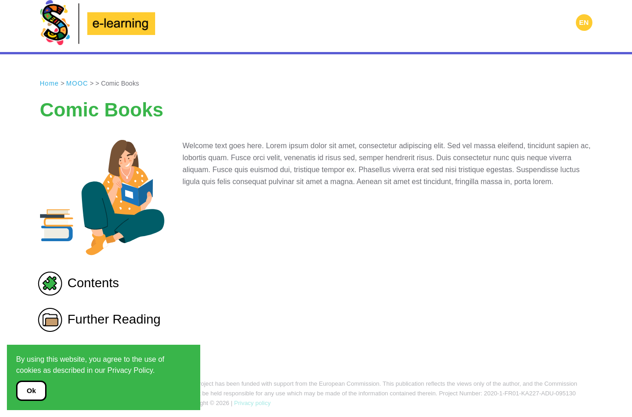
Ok (31, 390)
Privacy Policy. (131, 370)
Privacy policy (251, 403)
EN (584, 22)
